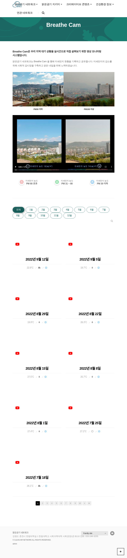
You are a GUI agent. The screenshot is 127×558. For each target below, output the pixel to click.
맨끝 (89, 503)
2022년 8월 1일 (37, 423)
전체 (18, 209)
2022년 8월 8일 (90, 368)
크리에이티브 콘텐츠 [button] (78, 4)
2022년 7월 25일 (90, 423)
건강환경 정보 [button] (104, 4)
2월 (43, 209)
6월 (92, 209)
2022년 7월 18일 (37, 478)
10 (80, 503)
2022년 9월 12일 (37, 259)
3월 (55, 209)
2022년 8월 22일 (90, 314)
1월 (31, 209)
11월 (56, 215)
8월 (18, 215)
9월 (30, 215)
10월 (43, 215)
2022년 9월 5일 (90, 259)
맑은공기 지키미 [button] (51, 4)
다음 (84, 503)
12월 (69, 215)
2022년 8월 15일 (37, 368)
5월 (79, 209)
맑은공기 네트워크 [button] (25, 4)
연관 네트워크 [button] (25, 12)
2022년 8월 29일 (37, 314)
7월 (104, 209)
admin (15, 544)
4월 (67, 209)
